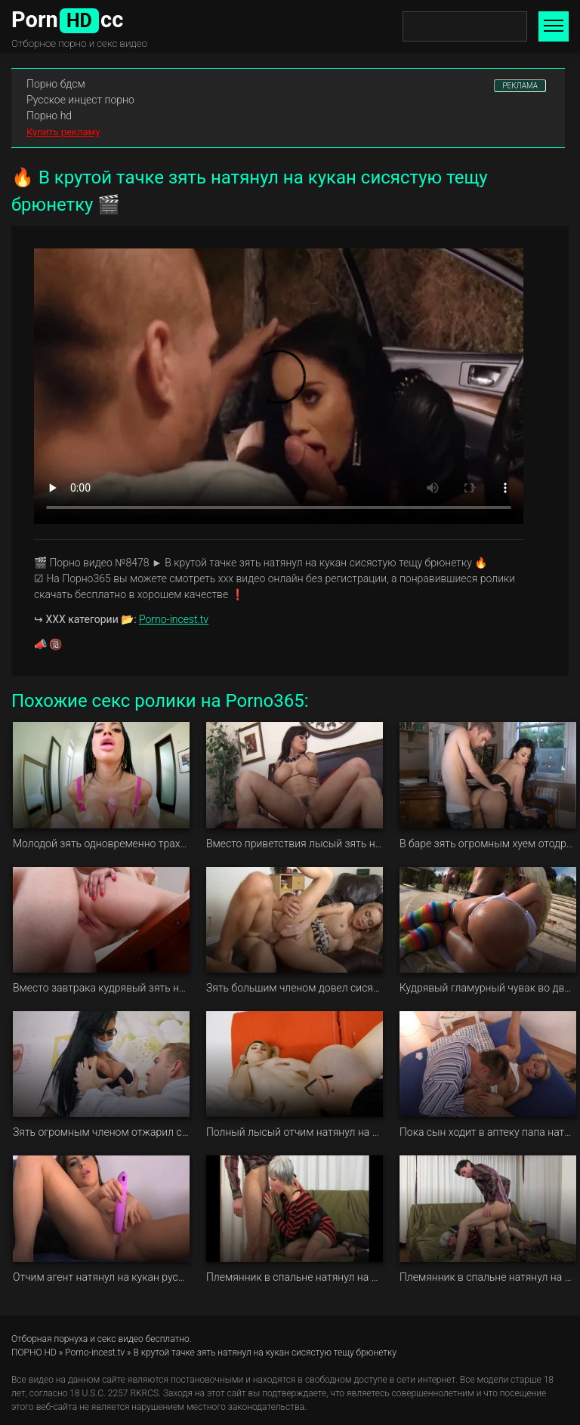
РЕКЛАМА (520, 86)
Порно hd (49, 115)
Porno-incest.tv (173, 619)
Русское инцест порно (80, 100)
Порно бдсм (55, 84)
